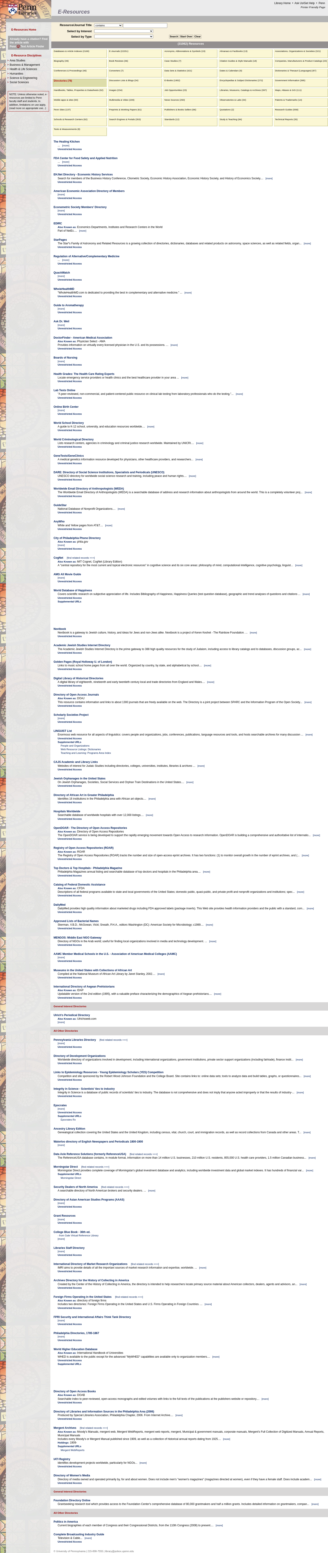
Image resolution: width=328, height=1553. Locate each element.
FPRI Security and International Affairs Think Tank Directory (92, 1317)
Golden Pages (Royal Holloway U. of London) (83, 661)
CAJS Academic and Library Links (76, 762)
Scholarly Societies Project (71, 714)
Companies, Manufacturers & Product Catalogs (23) (301, 61)
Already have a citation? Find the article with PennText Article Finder (29, 42)
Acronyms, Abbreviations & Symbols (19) (184, 51)
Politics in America (66, 1521)
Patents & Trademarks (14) (288, 100)
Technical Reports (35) (286, 119)
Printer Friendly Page (313, 7)
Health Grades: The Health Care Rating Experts (84, 374)
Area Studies (17, 60)
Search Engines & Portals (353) (125, 119)
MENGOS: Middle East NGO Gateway (77, 937)
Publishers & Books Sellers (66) (180, 109)
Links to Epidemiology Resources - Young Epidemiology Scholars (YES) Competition (108, 1072)
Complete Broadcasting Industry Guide (79, 1534)
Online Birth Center (66, 406)
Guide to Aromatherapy (69, 305)
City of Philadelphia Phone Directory (77, 538)
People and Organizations (75, 745)
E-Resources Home (23, 29)
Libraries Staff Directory (69, 1248)
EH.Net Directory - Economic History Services (83, 174)
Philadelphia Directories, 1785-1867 (76, 1333)
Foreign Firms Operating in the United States (82, 1296)
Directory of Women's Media (72, 1475)
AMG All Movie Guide (67, 574)
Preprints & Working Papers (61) (125, 109)
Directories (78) (63, 80)
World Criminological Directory (74, 439)
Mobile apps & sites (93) (66, 100)
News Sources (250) (174, 100)
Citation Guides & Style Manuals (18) (238, 61)
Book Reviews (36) (118, 61)
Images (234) (116, 90)
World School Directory (69, 423)
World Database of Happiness (73, 590)
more (66, 145)
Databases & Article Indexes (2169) (71, 51)
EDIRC (58, 223)
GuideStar (60, 505)
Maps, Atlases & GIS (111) (288, 90)
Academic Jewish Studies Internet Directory (82, 645)
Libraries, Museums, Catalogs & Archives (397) (243, 90)
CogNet (58, 557)
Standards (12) (171, 119)
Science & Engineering (23, 78)
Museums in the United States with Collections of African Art (93, 970)
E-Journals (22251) (118, 51)
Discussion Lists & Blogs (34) (123, 80)
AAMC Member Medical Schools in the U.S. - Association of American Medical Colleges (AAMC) (115, 954)
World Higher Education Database (75, 1349)
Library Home (282, 3)
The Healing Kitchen (67, 141)
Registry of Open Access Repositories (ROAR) (83, 847)
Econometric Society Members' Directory (80, 207)
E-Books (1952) (172, 80)
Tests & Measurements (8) (67, 129)
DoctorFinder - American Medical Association (83, 337)
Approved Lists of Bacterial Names (76, 921)
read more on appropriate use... (27, 108)
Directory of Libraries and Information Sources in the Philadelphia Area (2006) (104, 1411)
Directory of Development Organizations (80, 1056)
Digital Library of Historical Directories (78, 678)
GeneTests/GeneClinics (69, 455)
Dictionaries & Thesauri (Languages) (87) (295, 70)
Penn (322, 3)
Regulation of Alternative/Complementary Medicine (86, 256)
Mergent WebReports (72, 1450)
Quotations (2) (227, 109)
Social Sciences (19, 82)
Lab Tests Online (64, 390)
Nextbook (60, 629)
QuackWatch (62, 272)
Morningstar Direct (66, 1166)
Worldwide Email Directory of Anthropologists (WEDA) (89, 488)
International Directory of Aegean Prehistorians (84, 986)
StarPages (60, 239)
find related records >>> (80, 557)
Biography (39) (61, 61)
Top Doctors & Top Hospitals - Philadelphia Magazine (88, 868)
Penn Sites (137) (62, 109)
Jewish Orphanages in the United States (80, 778)
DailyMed (60, 904)
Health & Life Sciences (23, 69)
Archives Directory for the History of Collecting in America (91, 1280)
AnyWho (59, 521)
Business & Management (25, 64)
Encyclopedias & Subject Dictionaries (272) (241, 80)
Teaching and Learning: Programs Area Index (86, 753)
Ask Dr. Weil (61, 321)
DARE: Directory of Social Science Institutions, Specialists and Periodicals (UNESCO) (109, 472)
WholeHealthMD (64, 289)
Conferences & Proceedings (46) (70, 70)
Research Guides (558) (286, 109)
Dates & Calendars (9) (231, 70)
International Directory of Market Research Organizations (90, 1264)
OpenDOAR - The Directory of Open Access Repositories (90, 828)
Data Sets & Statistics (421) (178, 70)
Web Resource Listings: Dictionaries (81, 749)
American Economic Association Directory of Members (89, 191)
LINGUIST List (63, 731)
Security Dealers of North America (76, 1187)
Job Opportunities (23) (175, 90)
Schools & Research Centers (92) (70, 119)
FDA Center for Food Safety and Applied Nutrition (86, 158)
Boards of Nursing (65, 357)
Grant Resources (65, 1215)
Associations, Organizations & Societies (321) (298, 51)
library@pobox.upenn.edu (119, 1551)
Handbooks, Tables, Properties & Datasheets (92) (78, 90)
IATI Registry (62, 1459)
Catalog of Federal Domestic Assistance (79, 884)
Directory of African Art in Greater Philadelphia (84, 795)
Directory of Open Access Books (75, 1391)
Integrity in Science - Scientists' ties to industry (84, 1088)
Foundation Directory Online (72, 1500)
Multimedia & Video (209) (122, 100)
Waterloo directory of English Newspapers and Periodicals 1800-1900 (98, 1141)
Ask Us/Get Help (304, 3)
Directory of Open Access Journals (76, 694)
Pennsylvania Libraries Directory (75, 1039)
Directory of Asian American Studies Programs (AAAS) (89, 1199)
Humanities (16, 73)
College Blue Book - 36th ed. (72, 1232)
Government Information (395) (290, 80)
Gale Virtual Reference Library (82, 1235)
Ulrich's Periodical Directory (72, 1015)
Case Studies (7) (172, 61)
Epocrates (60, 1105)
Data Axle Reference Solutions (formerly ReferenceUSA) (90, 1154)
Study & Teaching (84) (231, 119)
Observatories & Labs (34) (233, 100)
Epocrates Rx (68, 1119)
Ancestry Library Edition (69, 1128)
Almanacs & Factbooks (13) (233, 51)
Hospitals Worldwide (67, 811)
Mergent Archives (65, 1427)
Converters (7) (116, 70)
